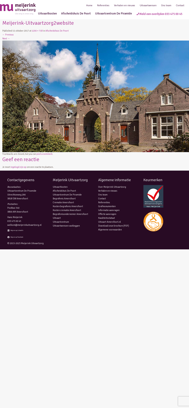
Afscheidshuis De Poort (76, 13)
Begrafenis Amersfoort (64, 198)
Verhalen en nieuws (124, 5)
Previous (8, 34)
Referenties (103, 5)
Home (89, 5)
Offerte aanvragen (107, 214)
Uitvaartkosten (47, 13)
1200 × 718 (37, 30)
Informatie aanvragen (108, 210)
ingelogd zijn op (18, 167)
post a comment (44, 154)
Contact (180, 5)
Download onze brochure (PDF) (113, 225)
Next (6, 38)
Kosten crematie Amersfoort (67, 210)
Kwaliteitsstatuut (106, 218)
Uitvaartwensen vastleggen (66, 225)
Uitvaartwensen (148, 5)
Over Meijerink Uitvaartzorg (112, 187)
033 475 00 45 (14, 221)
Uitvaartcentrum (61, 221)
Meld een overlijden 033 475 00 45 (160, 14)
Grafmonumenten (107, 206)
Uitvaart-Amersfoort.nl (109, 221)
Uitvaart (57, 218)
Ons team (166, 5)
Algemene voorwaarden (110, 229)
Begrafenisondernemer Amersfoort (70, 214)
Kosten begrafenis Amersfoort (68, 206)
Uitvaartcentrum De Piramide (113, 13)
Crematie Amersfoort (63, 202)
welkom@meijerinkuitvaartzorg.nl (24, 225)
